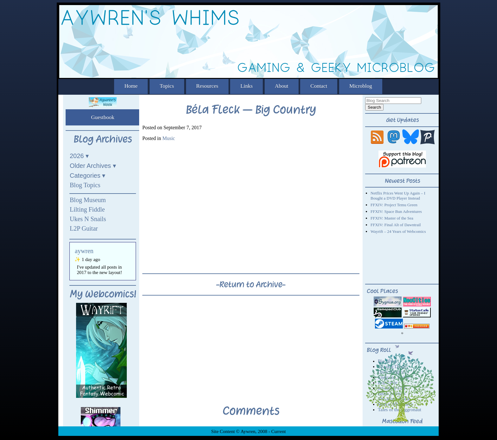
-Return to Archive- (250, 284)
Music (168, 138)
